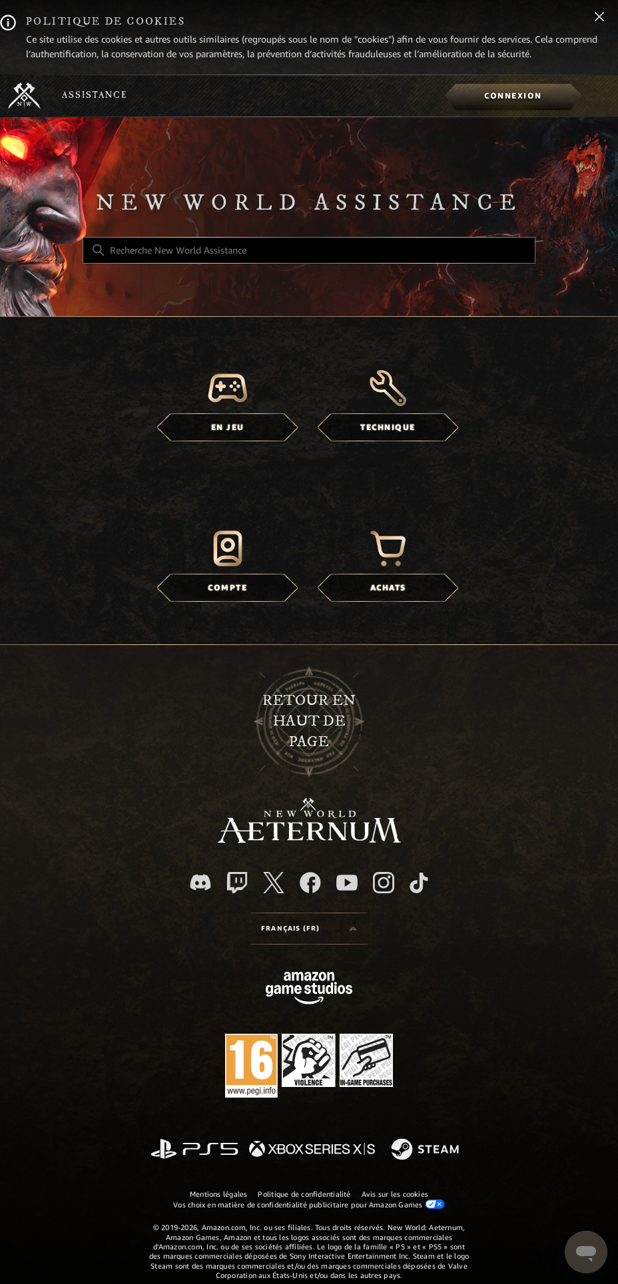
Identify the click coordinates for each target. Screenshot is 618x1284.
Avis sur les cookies (395, 1194)
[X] (273, 882)
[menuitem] (513, 96)
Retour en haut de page (309, 721)
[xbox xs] (312, 1150)
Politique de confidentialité (304, 1194)
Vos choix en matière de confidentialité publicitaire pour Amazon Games (309, 1204)
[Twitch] (237, 882)
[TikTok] (419, 882)
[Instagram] (383, 882)
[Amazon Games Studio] (309, 990)
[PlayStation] (194, 1150)
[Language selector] (309, 929)
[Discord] (200, 882)
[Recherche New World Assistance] (309, 250)
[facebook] (310, 882)
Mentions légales (219, 1194)
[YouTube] (347, 882)
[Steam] (426, 1150)
